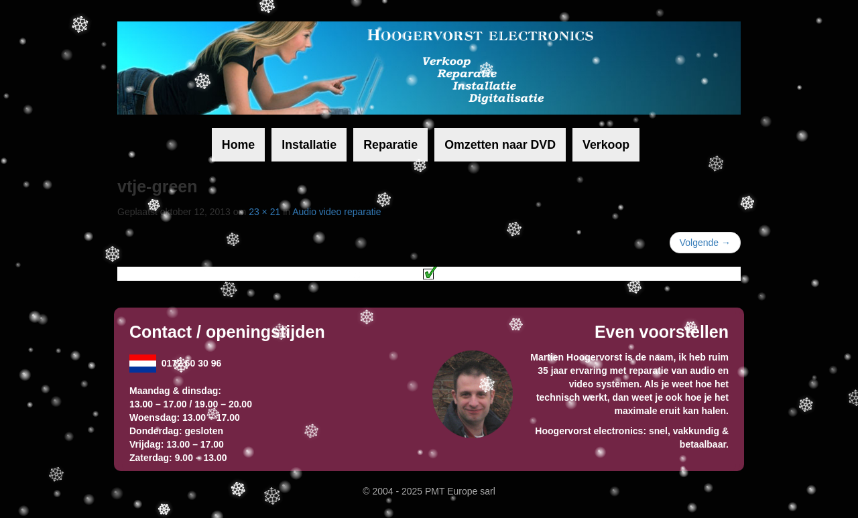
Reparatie (390, 144)
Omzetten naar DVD (500, 144)
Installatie (309, 144)
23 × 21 (264, 211)
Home (238, 144)
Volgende (705, 242)
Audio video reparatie (336, 211)
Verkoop (606, 144)
